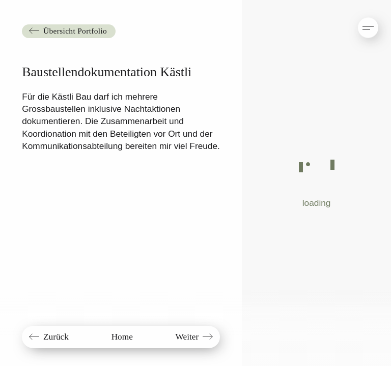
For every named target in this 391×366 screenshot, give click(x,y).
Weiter (187, 337)
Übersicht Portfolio (75, 30)
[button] (359, 23)
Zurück (56, 337)
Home (122, 337)
